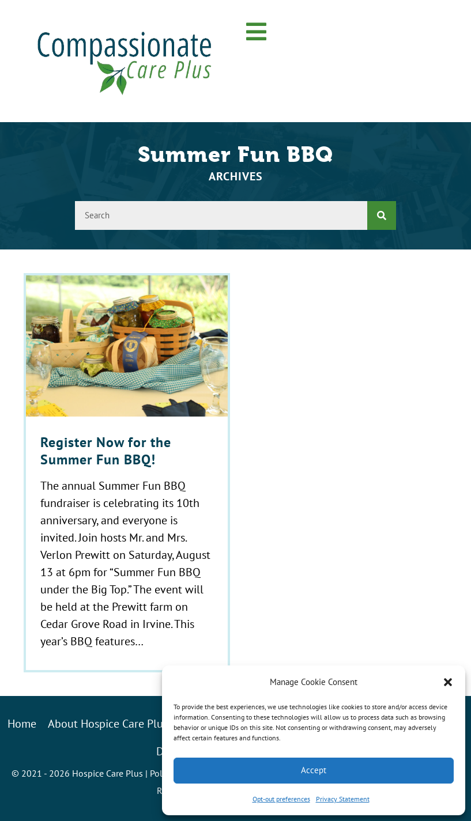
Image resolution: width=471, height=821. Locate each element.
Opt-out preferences (281, 798)
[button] (448, 682)
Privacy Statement (343, 798)
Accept (313, 770)
